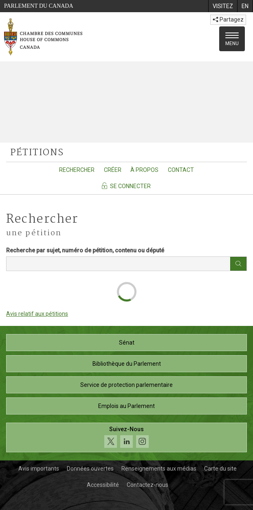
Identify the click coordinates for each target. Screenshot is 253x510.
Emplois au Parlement (126, 406)
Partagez (228, 19)
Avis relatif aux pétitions (37, 313)
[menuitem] (222, 6)
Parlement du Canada (38, 6)
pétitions (37, 152)
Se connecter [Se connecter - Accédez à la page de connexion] (126, 185)
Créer (112, 170)
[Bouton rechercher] (238, 264)
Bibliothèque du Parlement (126, 363)
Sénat (126, 342)
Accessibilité (103, 485)
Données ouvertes (90, 468)
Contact (181, 170)
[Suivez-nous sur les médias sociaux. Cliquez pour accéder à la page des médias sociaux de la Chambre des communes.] (126, 437)
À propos (144, 170)
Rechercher (77, 170)
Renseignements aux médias (158, 468)
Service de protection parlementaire (126, 385)
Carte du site (220, 468)
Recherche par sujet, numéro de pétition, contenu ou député (85, 250)
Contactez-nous (147, 485)
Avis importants (38, 468)
